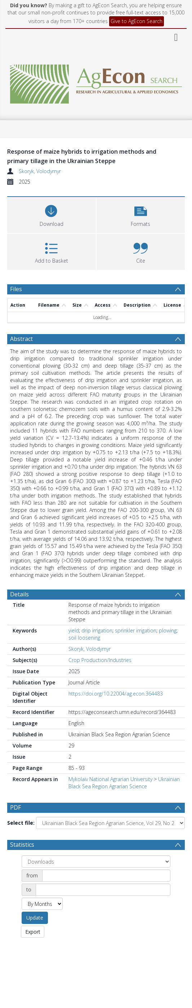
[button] (141, 214)
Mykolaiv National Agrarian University (110, 779)
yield (73, 630)
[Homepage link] (96, 82)
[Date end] (103, 891)
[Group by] (96, 862)
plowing (168, 630)
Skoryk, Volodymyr (40, 171)
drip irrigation (96, 630)
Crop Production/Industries (99, 660)
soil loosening (84, 637)
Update (34, 918)
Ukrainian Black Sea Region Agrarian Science (124, 783)
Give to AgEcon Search (136, 21)
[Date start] (106, 877)
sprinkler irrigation (135, 630)
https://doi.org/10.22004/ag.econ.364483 (115, 693)
